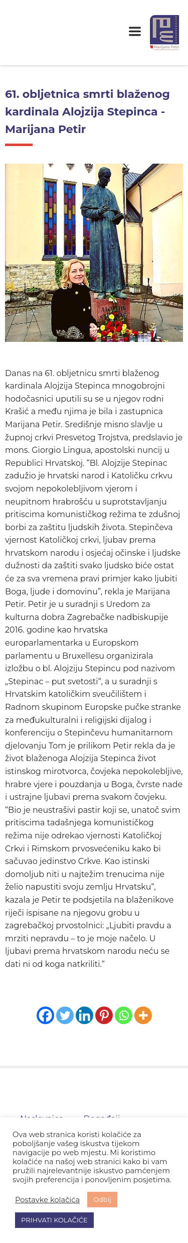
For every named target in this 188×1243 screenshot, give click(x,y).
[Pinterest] (104, 1015)
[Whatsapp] (123, 1015)
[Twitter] (65, 1015)
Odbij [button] (102, 1199)
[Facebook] (45, 1015)
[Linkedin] (84, 1015)
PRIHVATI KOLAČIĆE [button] (54, 1220)
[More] (143, 1015)
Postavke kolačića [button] (47, 1199)
